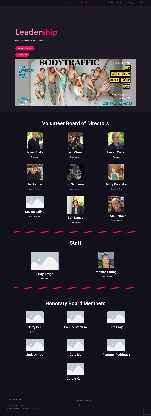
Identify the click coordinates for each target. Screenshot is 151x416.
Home (46, 3)
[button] (25, 48)
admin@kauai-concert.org (40, 409)
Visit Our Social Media (85, 401)
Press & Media (68, 3)
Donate (100, 3)
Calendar (55, 3)
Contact (140, 3)
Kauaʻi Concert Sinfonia (116, 3)
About (80, 3)
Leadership (90, 3)
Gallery (130, 3)
